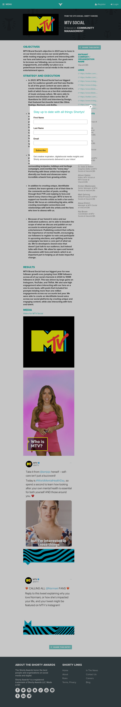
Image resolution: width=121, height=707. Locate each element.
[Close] (91, 107)
